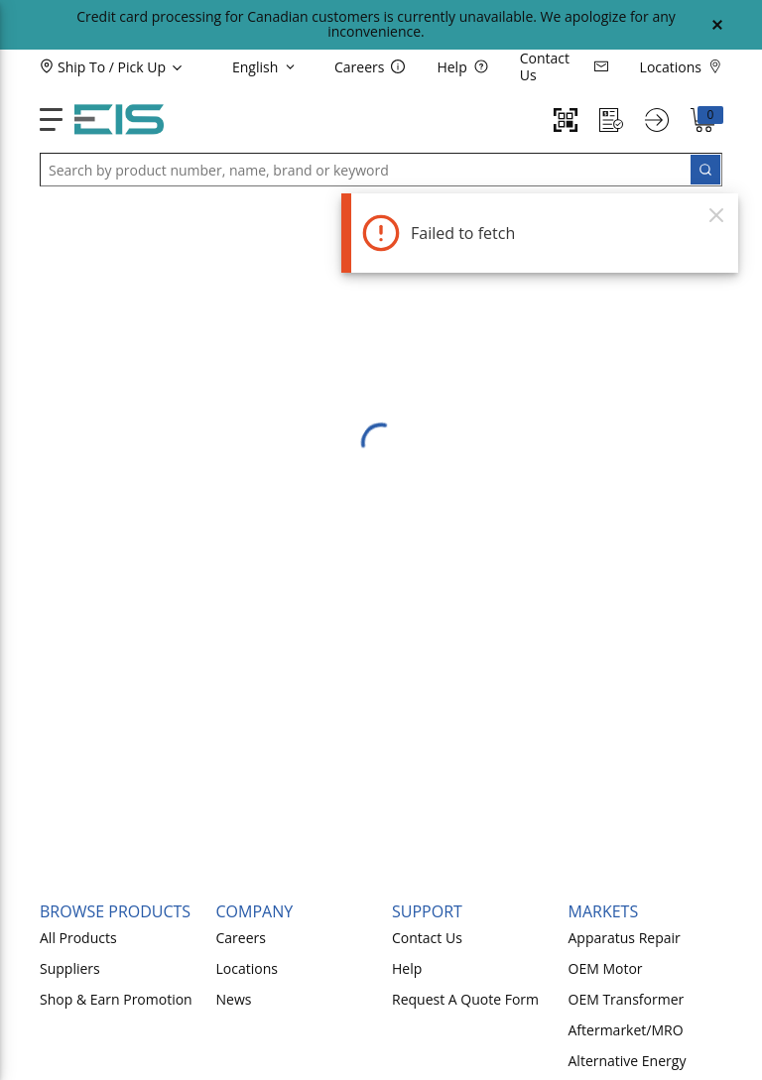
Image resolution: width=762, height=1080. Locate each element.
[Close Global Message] (717, 25)
